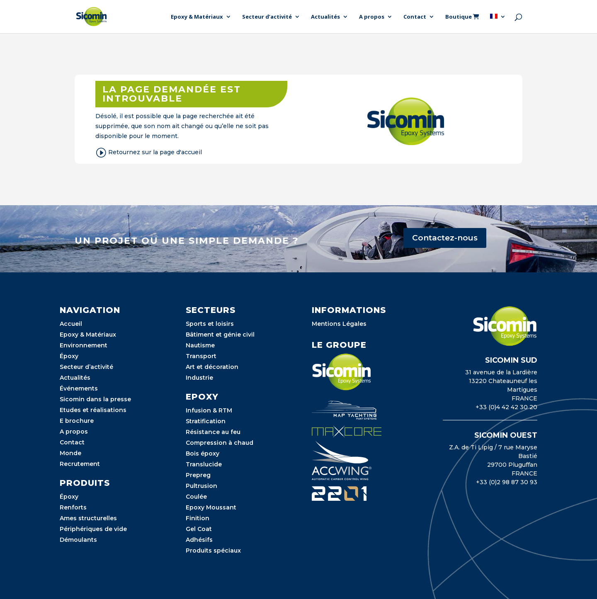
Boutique (462, 17)
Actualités (325, 17)
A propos (371, 17)
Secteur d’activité (267, 17)
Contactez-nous (445, 238)
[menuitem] (498, 23)
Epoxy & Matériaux (197, 17)
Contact (414, 17)
